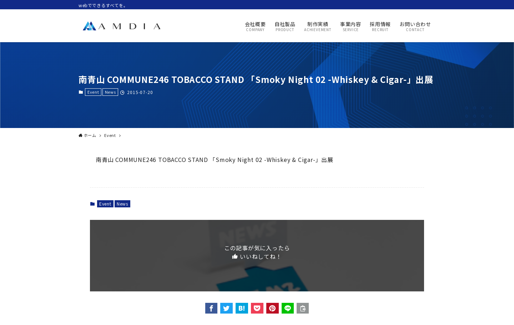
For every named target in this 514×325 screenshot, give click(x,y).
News (110, 92)
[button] (211, 308)
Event (93, 92)
